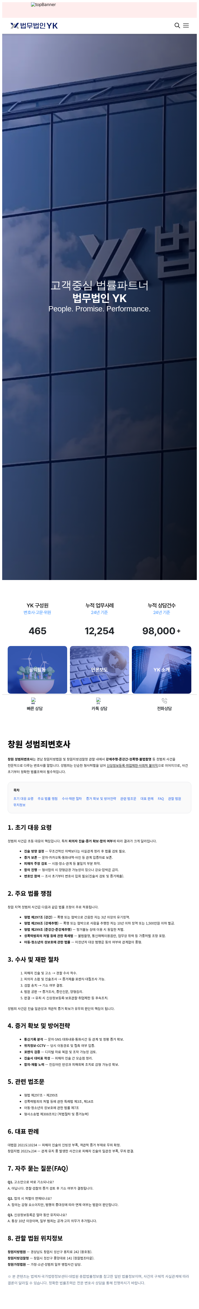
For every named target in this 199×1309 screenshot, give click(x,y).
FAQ (161, 798)
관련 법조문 (128, 798)
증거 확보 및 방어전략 (101, 798)
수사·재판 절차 (72, 798)
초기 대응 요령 (23, 798)
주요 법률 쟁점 (48, 798)
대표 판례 (147, 798)
